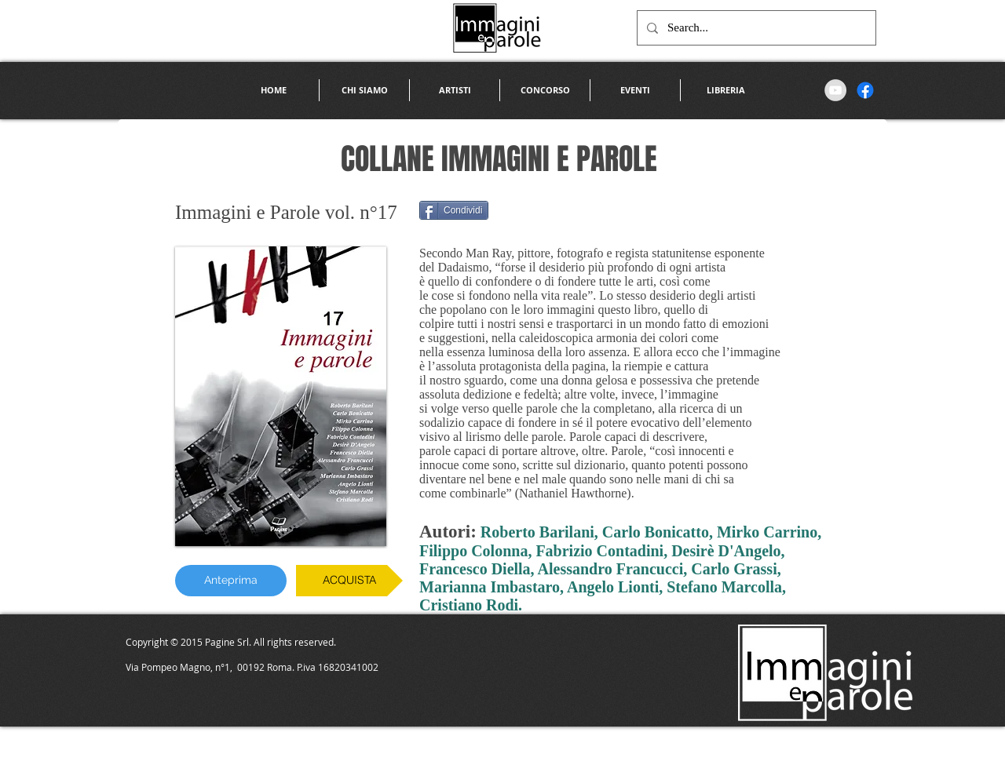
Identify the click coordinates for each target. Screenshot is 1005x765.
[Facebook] (865, 90)
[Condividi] (453, 210)
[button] (454, 90)
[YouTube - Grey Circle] (835, 90)
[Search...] (754, 28)
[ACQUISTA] (349, 580)
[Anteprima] (231, 580)
